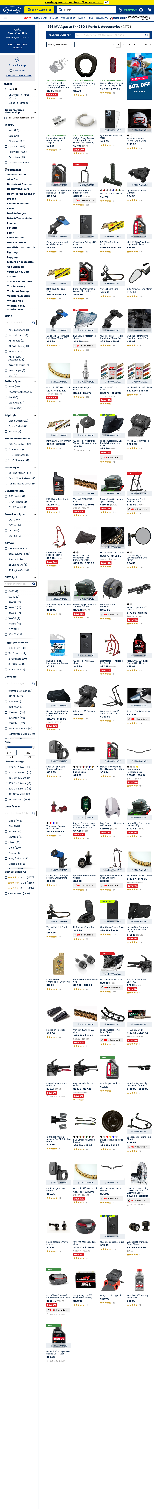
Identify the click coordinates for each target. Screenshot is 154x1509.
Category (10, 676)
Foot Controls (15, 237)
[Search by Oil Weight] (20, 584)
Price (7, 742)
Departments (12, 169)
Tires (90, 17)
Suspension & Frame (19, 281)
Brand (8, 315)
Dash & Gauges (16, 213)
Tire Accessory (16, 286)
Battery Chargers (18, 189)
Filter (10, 232)
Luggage (12, 257)
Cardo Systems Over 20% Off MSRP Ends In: (74, 2)
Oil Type (9, 543)
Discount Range (14, 761)
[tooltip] (16, 89)
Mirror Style (11, 467)
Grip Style (10, 415)
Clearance (101, 17)
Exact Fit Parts (19, 103)
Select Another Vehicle (17, 46)
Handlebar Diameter (17, 438)
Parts (81, 17)
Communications (18, 203)
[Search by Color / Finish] (20, 813)
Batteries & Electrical (20, 184)
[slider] (6, 747)
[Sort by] (60, 44)
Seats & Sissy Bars (18, 271)
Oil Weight (10, 577)
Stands (11, 276)
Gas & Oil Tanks (16, 242)
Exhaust (12, 228)
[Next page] (150, 45)
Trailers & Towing (18, 291)
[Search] (86, 9)
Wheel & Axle (15, 301)
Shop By (9, 124)
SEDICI (27, 17)
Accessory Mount (17, 174)
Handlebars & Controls (21, 247)
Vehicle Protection (18, 296)
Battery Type (12, 381)
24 (145, 44)
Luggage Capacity (16, 642)
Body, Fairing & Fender (21, 194)
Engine (11, 223)
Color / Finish (12, 806)
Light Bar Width (14, 491)
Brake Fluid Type (14, 514)
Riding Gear (40, 17)
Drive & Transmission (20, 218)
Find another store (19, 75)
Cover (11, 208)
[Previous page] (113, 45)
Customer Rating (15, 872)
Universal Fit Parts (18, 96)
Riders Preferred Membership (14, 111)
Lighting (12, 252)
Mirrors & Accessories (20, 262)
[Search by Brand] (20, 322)
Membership (118, 18)
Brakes (11, 198)
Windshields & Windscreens (16, 307)
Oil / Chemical (15, 267)
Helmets (53, 17)
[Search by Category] (20, 683)
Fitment (9, 89)
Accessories (68, 17)
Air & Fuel (13, 179)
